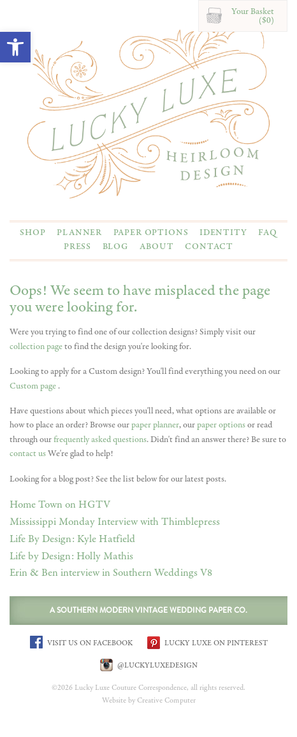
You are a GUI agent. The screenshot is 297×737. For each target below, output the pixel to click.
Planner (79, 232)
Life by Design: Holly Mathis (71, 556)
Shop (32, 232)
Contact (209, 246)
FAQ (267, 232)
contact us (28, 453)
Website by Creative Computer (149, 701)
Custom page (34, 386)
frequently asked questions (100, 439)
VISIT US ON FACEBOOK (81, 642)
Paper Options (151, 232)
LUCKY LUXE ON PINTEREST (207, 642)
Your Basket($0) (252, 16)
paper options (221, 425)
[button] (15, 47)
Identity (223, 232)
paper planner (155, 425)
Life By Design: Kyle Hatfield (72, 539)
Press (77, 246)
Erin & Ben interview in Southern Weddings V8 (111, 573)
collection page (36, 346)
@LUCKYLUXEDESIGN (149, 664)
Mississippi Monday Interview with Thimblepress (115, 522)
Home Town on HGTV (60, 504)
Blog (116, 246)
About (156, 246)
